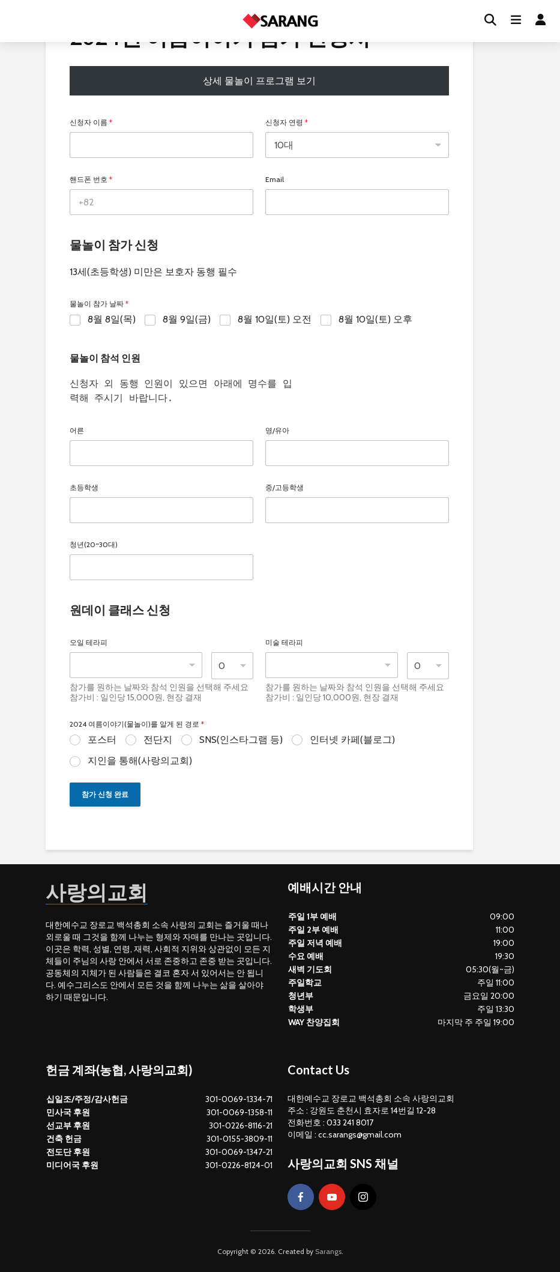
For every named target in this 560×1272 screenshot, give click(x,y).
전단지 (157, 739)
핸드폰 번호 (91, 179)
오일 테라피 (88, 642)
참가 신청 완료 (105, 794)
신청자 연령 (286, 122)
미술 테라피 (284, 642)
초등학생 (84, 487)
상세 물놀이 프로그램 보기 (259, 80)
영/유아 (277, 430)
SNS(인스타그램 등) (241, 739)
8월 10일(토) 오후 (375, 319)
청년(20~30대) (94, 544)
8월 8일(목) (112, 319)
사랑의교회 (100, 891)
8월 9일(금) (187, 319)
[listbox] (136, 665)
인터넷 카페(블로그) (352, 739)
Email (274, 179)
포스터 (102, 739)
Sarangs (328, 1251)
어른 (77, 430)
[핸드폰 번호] (161, 202)
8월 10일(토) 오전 (275, 319)
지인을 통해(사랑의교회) (140, 760)
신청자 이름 (91, 122)
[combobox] (331, 665)
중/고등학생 (284, 487)
